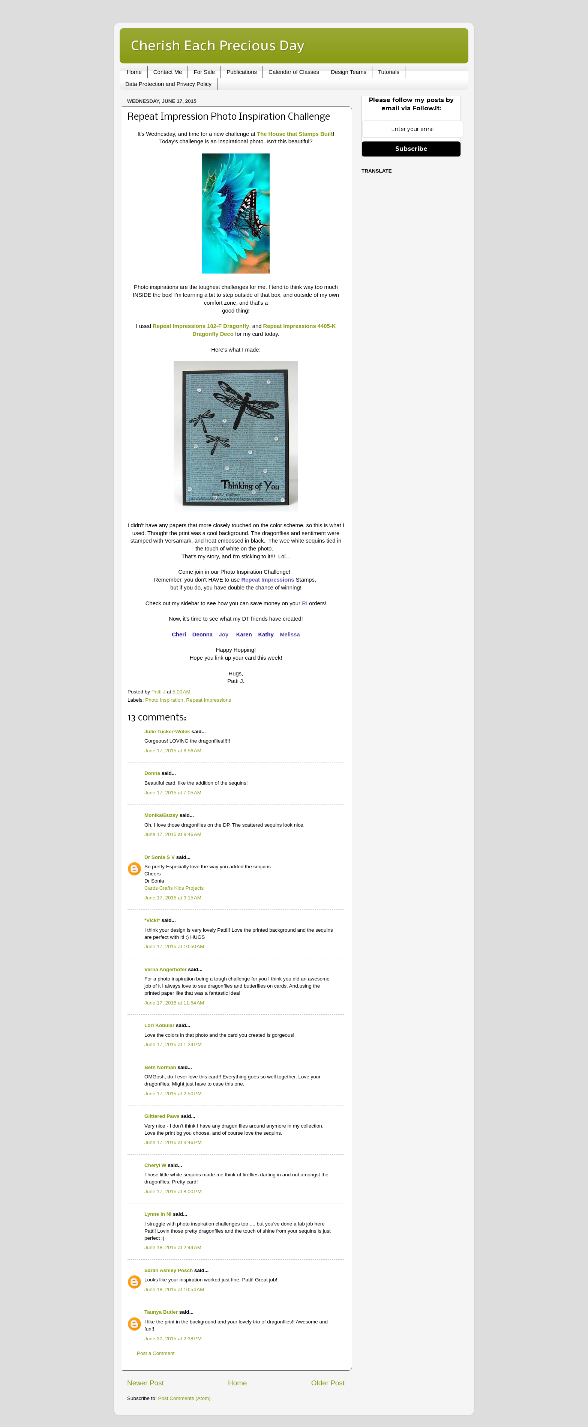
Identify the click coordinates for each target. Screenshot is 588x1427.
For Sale (204, 72)
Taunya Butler (161, 1312)
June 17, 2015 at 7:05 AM (172, 792)
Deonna (202, 635)
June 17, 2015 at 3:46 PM (173, 1142)
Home (134, 72)
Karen (244, 635)
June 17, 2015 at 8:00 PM (173, 1191)
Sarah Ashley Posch (168, 1270)
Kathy (265, 635)
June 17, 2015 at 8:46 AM (172, 834)
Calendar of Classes (293, 72)
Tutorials (388, 72)
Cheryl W (155, 1165)
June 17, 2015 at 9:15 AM (172, 898)
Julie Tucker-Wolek (167, 731)
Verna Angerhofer (165, 969)
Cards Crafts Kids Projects (174, 888)
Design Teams (348, 72)
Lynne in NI (157, 1214)
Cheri (180, 635)
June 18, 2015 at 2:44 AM (172, 1247)
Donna (152, 773)
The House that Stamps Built (295, 134)
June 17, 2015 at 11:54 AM (174, 1003)
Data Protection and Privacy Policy (168, 84)
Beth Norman (160, 1067)
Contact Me (167, 72)
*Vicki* (152, 920)
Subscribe (411, 148)
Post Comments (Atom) (184, 1398)
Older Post (328, 1383)
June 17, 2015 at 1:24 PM (173, 1044)
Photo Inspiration (164, 700)
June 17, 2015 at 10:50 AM (174, 946)
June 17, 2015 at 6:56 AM (172, 750)
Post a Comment (156, 1353)
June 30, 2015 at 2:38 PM (173, 1338)
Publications (241, 72)
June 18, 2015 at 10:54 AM (174, 1289)
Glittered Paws (162, 1116)
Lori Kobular (159, 1025)
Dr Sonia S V (159, 857)
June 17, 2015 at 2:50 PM (173, 1093)
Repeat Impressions (208, 700)
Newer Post (145, 1383)
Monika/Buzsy (161, 815)
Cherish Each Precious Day (217, 45)
